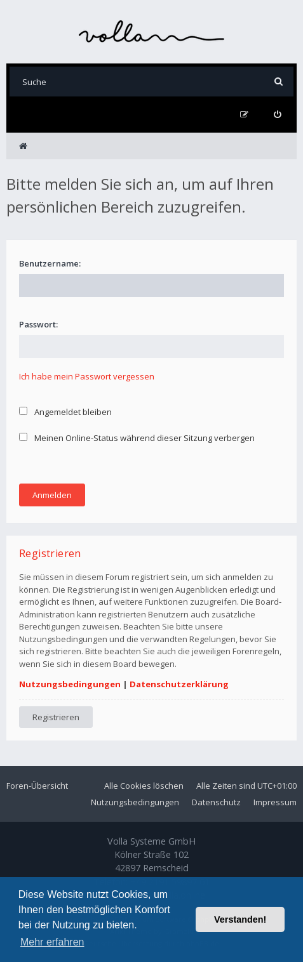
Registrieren (55, 717)
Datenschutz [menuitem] (216, 802)
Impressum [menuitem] (275, 802)
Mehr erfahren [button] (52, 942)
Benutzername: (50, 263)
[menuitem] (277, 114)
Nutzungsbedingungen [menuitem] (135, 802)
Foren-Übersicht (37, 785)
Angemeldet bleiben (65, 412)
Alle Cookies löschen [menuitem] (144, 785)
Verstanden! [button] (240, 919)
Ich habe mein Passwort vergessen (86, 376)
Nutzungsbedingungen (70, 684)
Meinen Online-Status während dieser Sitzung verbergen (137, 438)
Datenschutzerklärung (179, 684)
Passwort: (38, 324)
